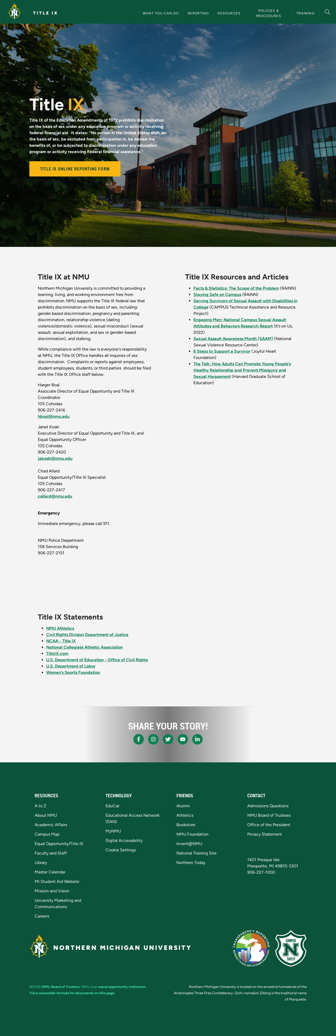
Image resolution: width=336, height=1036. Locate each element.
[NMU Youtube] (182, 739)
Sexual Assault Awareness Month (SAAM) (233, 338)
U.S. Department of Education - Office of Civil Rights (97, 659)
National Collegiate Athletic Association (84, 647)
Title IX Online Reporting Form (75, 169)
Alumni (183, 805)
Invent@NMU (189, 843)
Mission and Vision (52, 890)
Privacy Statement (264, 834)
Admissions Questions (267, 805)
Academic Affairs (51, 824)
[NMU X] (168, 739)
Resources (229, 13)
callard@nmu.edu (55, 496)
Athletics (184, 815)
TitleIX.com (57, 653)
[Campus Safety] (291, 948)
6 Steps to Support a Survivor (221, 351)
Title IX (45, 13)
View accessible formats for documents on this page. (72, 993)
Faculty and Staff (51, 853)
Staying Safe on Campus (217, 294)
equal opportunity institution (122, 987)
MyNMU (113, 831)
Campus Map (47, 834)
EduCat (112, 805)
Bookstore (185, 824)
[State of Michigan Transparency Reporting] (251, 948)
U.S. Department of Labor (71, 666)
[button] (327, 11)
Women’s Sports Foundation (73, 672)
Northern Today (190, 862)
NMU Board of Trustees (269, 815)
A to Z (40, 805)
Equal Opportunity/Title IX (59, 843)
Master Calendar (50, 872)
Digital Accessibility (124, 840)
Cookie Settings (121, 849)
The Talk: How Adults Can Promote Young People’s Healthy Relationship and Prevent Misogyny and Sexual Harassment (242, 370)
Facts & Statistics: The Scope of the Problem (236, 288)
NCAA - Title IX (61, 640)
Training (305, 13)
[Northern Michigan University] (14, 12)
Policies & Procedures (268, 13)
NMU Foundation (192, 834)
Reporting (198, 13)
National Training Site (196, 853)
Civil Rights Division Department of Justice (87, 634)
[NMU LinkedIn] (197, 739)
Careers (42, 916)
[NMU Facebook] (138, 739)
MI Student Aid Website (57, 881)
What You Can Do (161, 13)
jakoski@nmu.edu (55, 458)
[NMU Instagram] (153, 739)
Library (41, 862)
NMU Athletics (60, 628)
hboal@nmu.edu (54, 416)
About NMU (46, 815)
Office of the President (268, 824)
